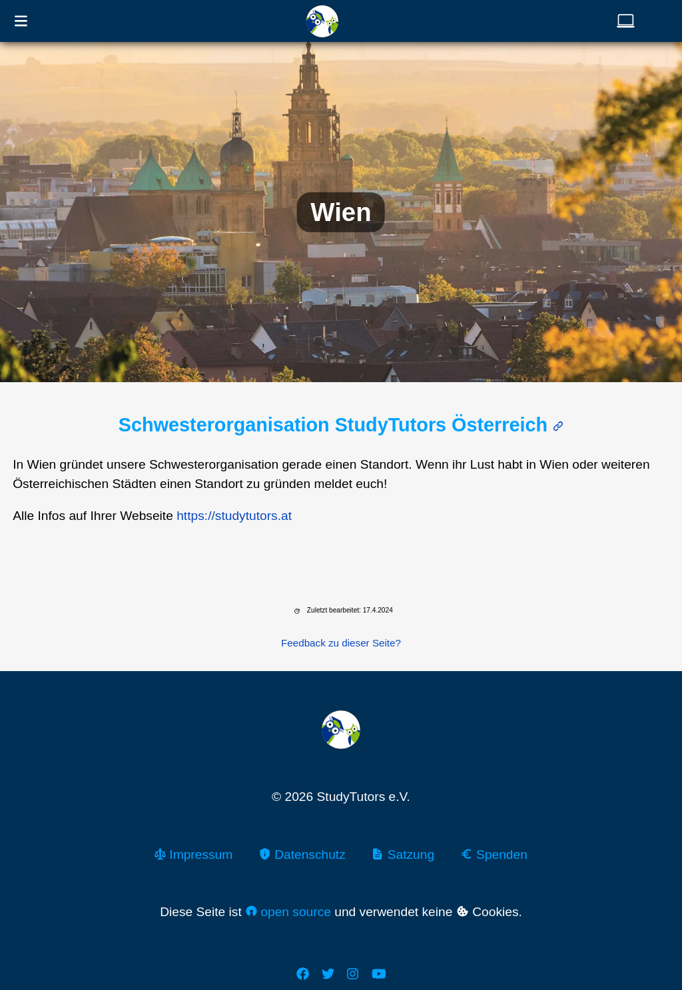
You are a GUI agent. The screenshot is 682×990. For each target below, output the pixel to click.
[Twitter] (328, 973)
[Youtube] (379, 973)
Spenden (493, 855)
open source (288, 912)
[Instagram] (352, 973)
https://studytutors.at (234, 516)
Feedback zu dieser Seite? (341, 642)
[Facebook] (302, 973)
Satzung (402, 855)
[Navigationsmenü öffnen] (21, 21)
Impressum (193, 855)
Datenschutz (302, 855)
